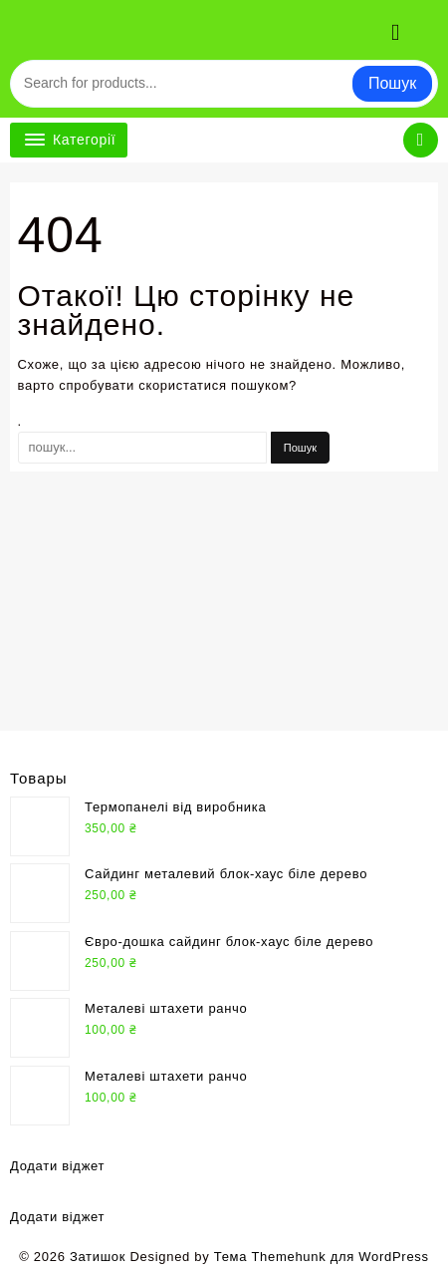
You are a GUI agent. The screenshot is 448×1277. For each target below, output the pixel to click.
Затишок (97, 1256)
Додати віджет (57, 1165)
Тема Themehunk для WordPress (321, 1256)
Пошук (392, 83)
